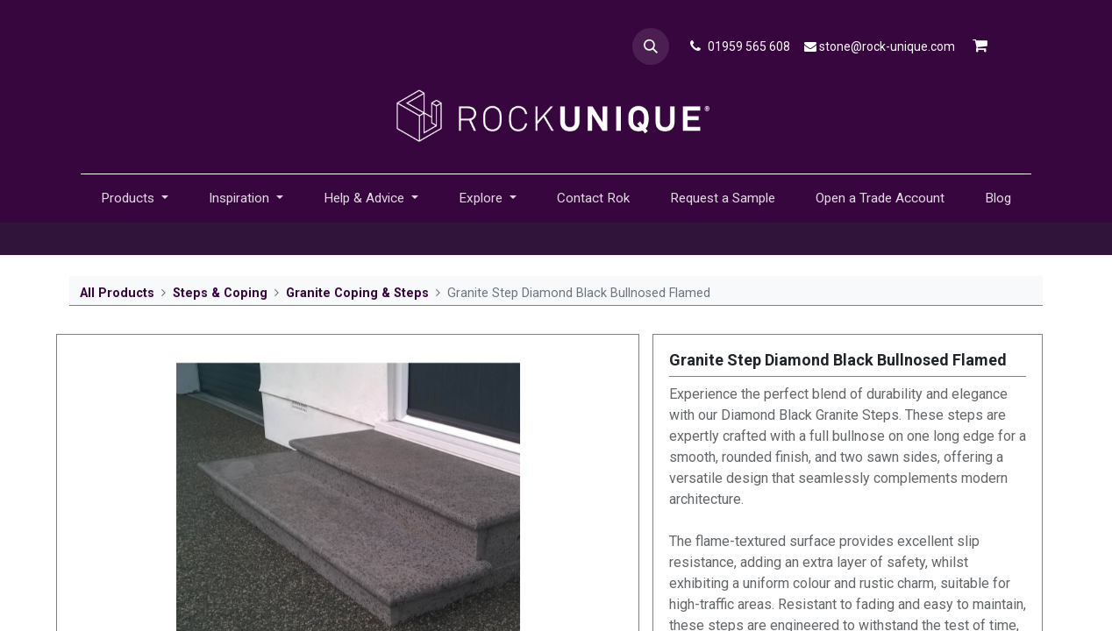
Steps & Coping (220, 293)
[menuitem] (593, 198)
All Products (117, 293)
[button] (650, 46)
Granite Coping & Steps (357, 293)
